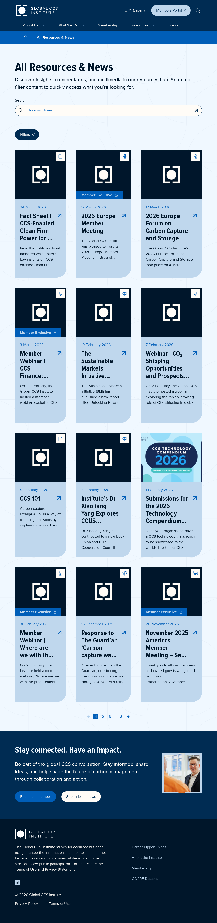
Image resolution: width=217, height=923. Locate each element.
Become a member (35, 796)
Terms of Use (60, 903)
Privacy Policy (26, 903)
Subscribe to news (81, 796)
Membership (108, 25)
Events (173, 25)
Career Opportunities (149, 847)
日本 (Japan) (134, 10)
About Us (33, 25)
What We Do (71, 25)
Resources (143, 25)
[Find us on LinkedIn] (17, 882)
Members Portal (171, 10)
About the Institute (147, 857)
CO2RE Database (146, 878)
